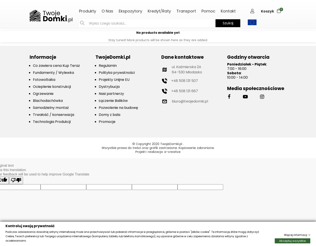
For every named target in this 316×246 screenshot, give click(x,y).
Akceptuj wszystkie (292, 241)
